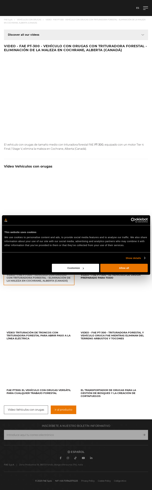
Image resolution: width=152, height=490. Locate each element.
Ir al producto (63, 409)
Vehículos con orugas (29, 19)
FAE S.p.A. (8, 19)
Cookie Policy (104, 481)
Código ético (120, 481)
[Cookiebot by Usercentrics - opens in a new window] (133, 220)
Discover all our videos (23, 35)
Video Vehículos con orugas (26, 409)
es (137, 7)
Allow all (124, 268)
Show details (133, 258)
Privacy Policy (88, 481)
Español (76, 452)
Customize (75, 268)
